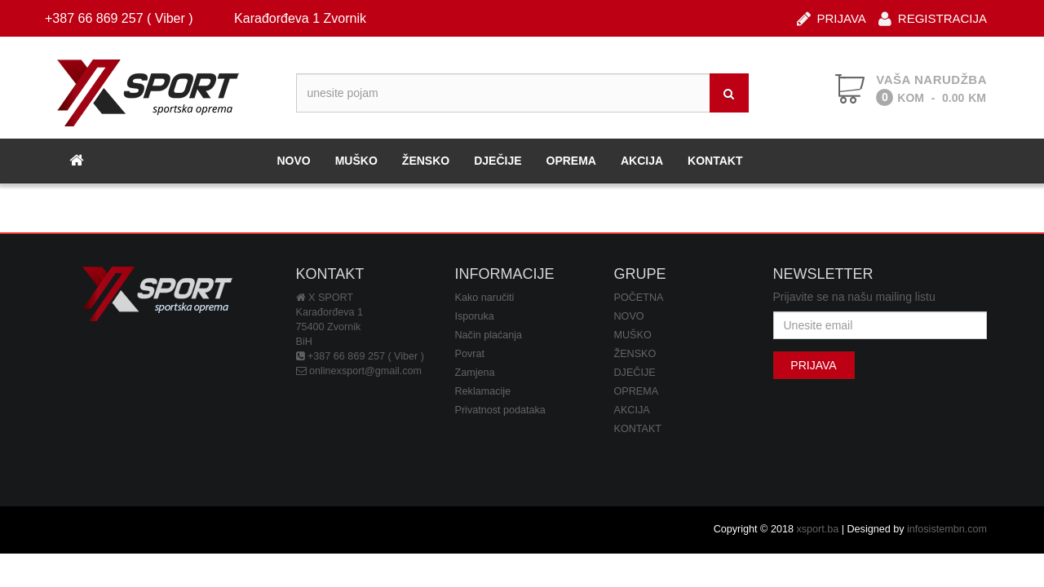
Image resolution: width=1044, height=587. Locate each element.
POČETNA (639, 297)
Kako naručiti (485, 297)
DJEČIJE (497, 160)
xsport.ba (817, 529)
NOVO (293, 160)
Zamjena (475, 372)
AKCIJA (642, 160)
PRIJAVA (831, 17)
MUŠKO (356, 160)
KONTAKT (715, 160)
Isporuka (474, 316)
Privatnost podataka (500, 410)
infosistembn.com (947, 529)
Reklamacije (483, 391)
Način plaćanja (489, 335)
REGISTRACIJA (932, 17)
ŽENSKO (425, 160)
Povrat (469, 354)
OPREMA (571, 160)
